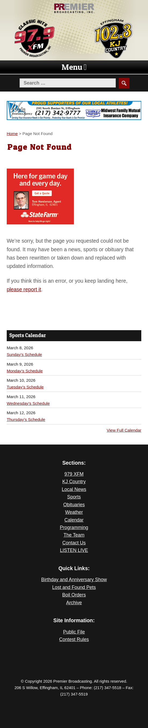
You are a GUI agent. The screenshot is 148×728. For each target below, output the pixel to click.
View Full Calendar (124, 430)
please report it (24, 289)
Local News (74, 489)
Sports (74, 497)
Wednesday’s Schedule (28, 403)
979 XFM (74, 474)
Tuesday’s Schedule (25, 387)
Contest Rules (74, 639)
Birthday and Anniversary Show (74, 579)
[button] (72, 67)
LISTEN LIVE (74, 550)
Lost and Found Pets (74, 587)
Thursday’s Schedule (26, 419)
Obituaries (74, 504)
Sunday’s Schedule (24, 354)
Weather (74, 512)
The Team (74, 535)
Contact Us (74, 542)
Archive (74, 602)
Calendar (74, 520)
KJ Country (74, 481)
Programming (74, 527)
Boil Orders (74, 595)
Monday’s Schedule (25, 371)
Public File (74, 632)
